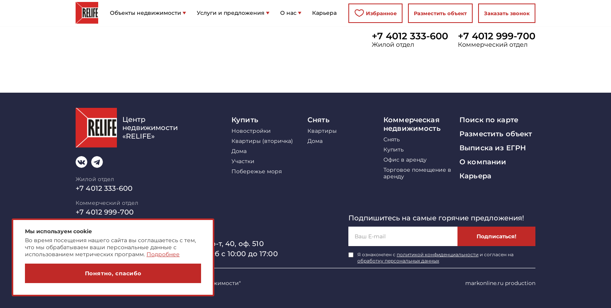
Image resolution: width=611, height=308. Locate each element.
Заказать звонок (507, 13)
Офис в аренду (405, 160)
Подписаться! (496, 236)
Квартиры (322, 131)
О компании (482, 162)
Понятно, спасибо (113, 273)
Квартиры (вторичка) (262, 141)
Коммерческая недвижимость (412, 124)
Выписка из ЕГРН (492, 148)
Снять (318, 120)
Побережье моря (256, 171)
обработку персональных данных (398, 261)
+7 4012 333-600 (410, 36)
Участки (242, 161)
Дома (239, 151)
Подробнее (163, 254)
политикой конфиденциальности (438, 254)
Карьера (475, 176)
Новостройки (251, 131)
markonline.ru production (500, 283)
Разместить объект (440, 13)
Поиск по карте (488, 120)
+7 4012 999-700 (496, 36)
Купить (244, 120)
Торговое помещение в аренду (417, 173)
